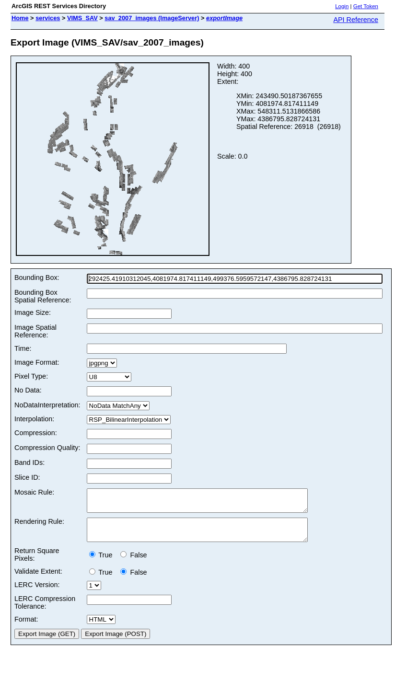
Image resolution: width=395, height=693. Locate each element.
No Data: (28, 390)
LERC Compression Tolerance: (44, 611)
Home (20, 18)
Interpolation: (34, 419)
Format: (26, 628)
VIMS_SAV (82, 18)
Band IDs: (29, 462)
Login (342, 6)
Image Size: (32, 312)
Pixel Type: (31, 376)
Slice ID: (27, 477)
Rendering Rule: (39, 526)
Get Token (365, 6)
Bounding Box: (36, 277)
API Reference (355, 19)
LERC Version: (36, 593)
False (133, 563)
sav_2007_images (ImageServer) (152, 18)
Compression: (35, 433)
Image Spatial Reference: (35, 331)
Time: (22, 348)
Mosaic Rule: (34, 492)
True (102, 563)
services (47, 18)
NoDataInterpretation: (47, 405)
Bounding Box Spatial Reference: (42, 296)
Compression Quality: (47, 447)
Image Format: (36, 362)
